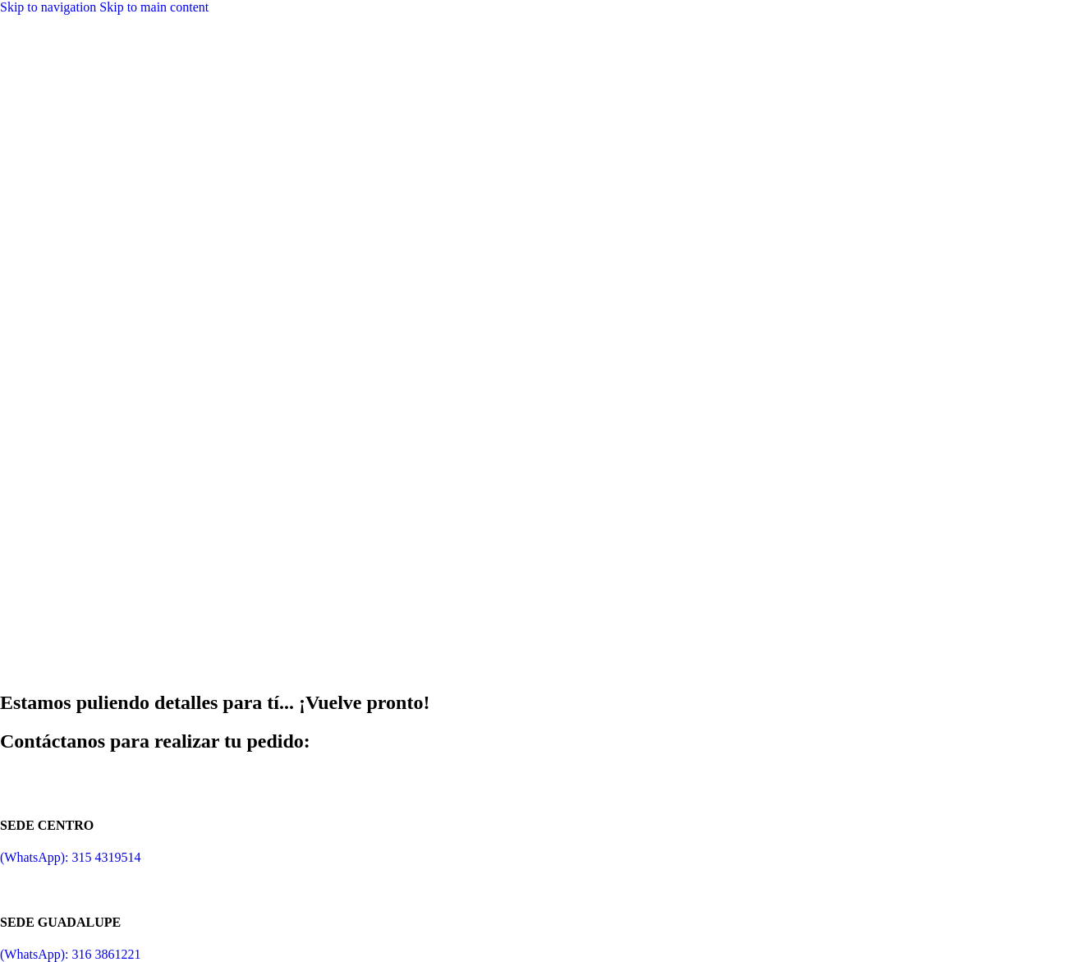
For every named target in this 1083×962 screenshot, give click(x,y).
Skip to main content (154, 7)
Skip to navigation (49, 7)
